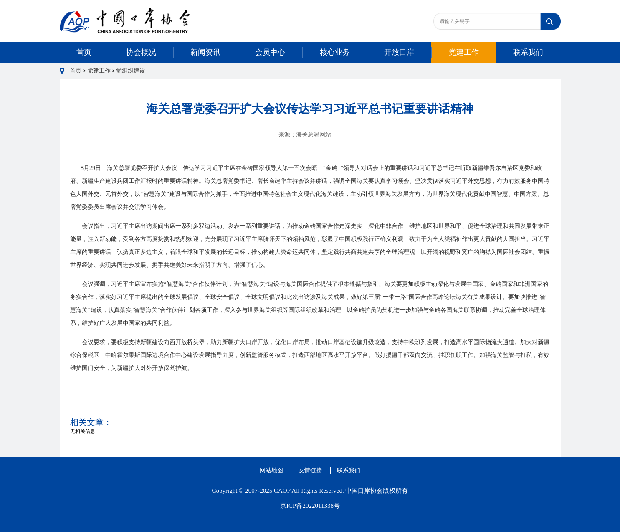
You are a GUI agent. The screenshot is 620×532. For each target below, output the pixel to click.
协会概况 (141, 52)
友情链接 (310, 470)
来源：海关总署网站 (304, 135)
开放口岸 (399, 52)
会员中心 (270, 52)
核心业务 (335, 52)
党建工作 (464, 52)
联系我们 (528, 52)
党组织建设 (130, 71)
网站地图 (271, 470)
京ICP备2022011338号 (310, 505)
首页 (83, 52)
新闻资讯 (205, 52)
